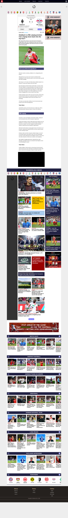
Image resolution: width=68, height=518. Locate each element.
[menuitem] (9, 1)
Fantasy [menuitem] (40, 1)
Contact (16, 492)
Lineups (22, 29)
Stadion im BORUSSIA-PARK (30, 17)
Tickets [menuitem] (47, 1)
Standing (31, 29)
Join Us (16, 494)
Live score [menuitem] (27, 1)
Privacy (34, 492)
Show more (31, 319)
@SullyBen (26, 32)
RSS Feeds (52, 494)
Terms (34, 490)
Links (52, 495)
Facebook (52, 492)
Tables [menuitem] (34, 1)
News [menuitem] (20, 1)
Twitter (52, 490)
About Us (16, 490)
